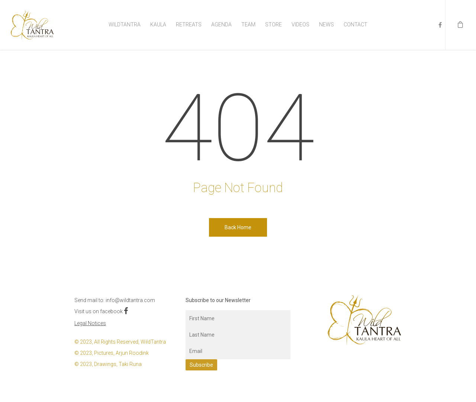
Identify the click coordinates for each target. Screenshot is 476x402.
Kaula (158, 24)
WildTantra (125, 24)
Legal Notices (90, 323)
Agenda (221, 24)
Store (273, 24)
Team (248, 24)
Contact (355, 24)
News (326, 24)
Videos (300, 24)
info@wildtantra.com (130, 300)
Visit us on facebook (101, 311)
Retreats (189, 24)
